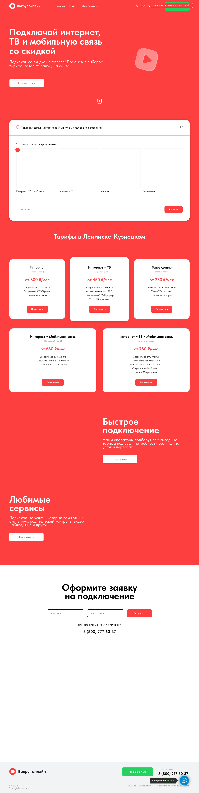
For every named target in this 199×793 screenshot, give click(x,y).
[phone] (105, 613)
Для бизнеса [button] (90, 6)
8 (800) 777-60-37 (148, 6)
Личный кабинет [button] (65, 6)
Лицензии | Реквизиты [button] (139, 785)
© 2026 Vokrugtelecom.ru (18, 787)
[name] (65, 613)
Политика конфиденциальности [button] (173, 785)
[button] (26, 83)
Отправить (140, 613)
